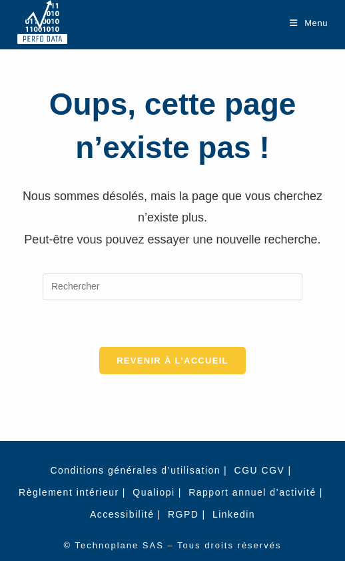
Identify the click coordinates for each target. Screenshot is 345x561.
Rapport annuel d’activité (252, 492)
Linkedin (233, 514)
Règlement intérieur (69, 492)
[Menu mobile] (309, 23)
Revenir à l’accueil (172, 361)
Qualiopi (153, 492)
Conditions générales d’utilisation (135, 470)
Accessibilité (122, 514)
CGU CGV (259, 470)
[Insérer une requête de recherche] (172, 286)
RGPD (183, 514)
